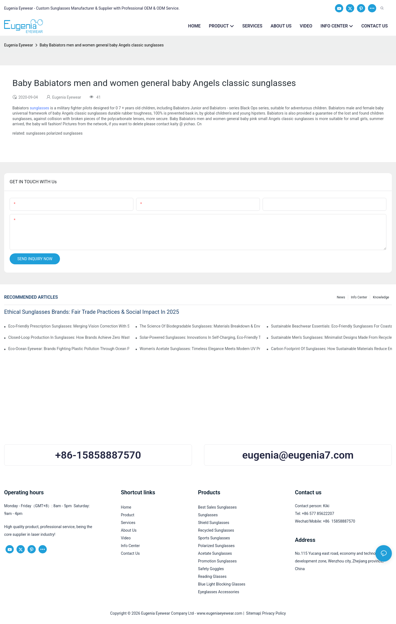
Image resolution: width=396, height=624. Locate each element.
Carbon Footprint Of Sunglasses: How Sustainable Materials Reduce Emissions (331, 348)
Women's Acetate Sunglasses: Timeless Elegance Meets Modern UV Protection (200, 348)
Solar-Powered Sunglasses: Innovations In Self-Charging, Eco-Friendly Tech (200, 337)
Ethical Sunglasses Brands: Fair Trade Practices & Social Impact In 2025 (91, 312)
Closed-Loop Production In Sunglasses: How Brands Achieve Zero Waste (68, 337)
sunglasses (39, 108)
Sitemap (252, 613)
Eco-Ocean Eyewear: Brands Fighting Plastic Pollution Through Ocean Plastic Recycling (68, 348)
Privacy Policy (274, 613)
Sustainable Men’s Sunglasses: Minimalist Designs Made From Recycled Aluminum (331, 337)
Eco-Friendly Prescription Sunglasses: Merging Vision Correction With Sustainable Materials (68, 326)
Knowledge (381, 297)
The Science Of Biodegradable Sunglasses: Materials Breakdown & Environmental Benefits (200, 326)
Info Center (359, 297)
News (341, 297)
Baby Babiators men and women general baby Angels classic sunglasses (102, 45)
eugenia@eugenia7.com (298, 455)
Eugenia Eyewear (18, 45)
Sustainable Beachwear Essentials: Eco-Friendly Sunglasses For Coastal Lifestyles (331, 326)
